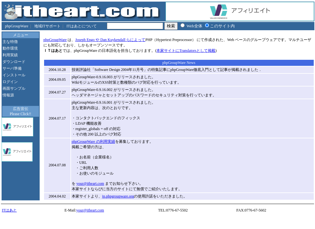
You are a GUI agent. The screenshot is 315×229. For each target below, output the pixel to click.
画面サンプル (14, 88)
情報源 (8, 95)
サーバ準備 (12, 68)
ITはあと (9, 210)
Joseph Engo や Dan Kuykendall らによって (110, 40)
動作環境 (10, 48)
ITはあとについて (81, 26)
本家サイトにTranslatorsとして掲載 (185, 50)
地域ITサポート (47, 26)
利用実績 (10, 55)
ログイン (10, 82)
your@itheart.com (90, 183)
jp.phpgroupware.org (118, 196)
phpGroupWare (17, 26)
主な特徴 (10, 41)
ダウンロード (14, 61)
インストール (14, 75)
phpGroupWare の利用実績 (93, 141)
